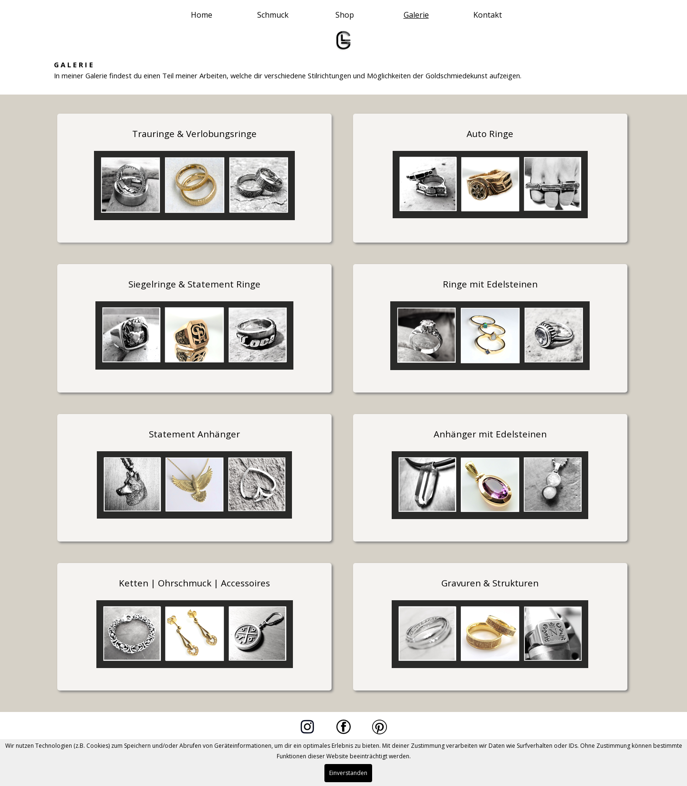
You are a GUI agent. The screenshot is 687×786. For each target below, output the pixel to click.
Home (201, 15)
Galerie (416, 15)
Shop (344, 15)
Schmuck (273, 15)
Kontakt (487, 15)
